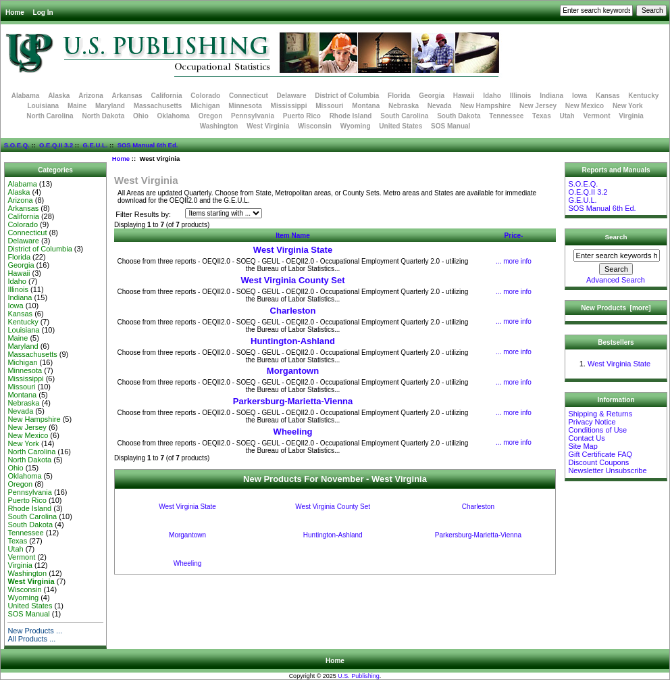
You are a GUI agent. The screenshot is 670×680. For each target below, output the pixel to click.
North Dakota (103, 116)
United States (400, 126)
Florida (399, 95)
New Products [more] (615, 308)
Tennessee (506, 116)
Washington (219, 126)
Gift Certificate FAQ (600, 454)
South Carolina (404, 116)
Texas (541, 116)
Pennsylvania (252, 116)
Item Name (293, 235)
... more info (514, 261)
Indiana (551, 95)
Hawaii (464, 95)
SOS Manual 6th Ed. (148, 145)
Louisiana (43, 106)
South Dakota (458, 116)
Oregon (211, 116)
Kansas (608, 95)
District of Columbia (347, 95)
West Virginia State (292, 250)
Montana (366, 106)
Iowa (579, 95)
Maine (77, 106)
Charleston (293, 311)
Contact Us (586, 438)
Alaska (59, 95)
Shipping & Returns (600, 414)
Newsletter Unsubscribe (607, 470)
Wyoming (355, 126)
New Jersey (538, 106)
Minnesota (244, 106)
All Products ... (31, 639)
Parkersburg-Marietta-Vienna (293, 401)
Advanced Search (615, 280)
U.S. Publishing (359, 676)
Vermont (597, 116)
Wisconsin (315, 126)
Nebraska (403, 106)
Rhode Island (351, 116)
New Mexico (584, 106)
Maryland (110, 106)
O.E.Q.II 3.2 (56, 145)
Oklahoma (173, 116)
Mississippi (289, 106)
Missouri (329, 106)
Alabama (25, 95)
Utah (567, 116)
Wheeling (293, 432)
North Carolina (49, 116)
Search (616, 237)
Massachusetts (158, 106)
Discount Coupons (598, 462)
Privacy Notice (591, 422)
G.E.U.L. (94, 145)
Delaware (292, 95)
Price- (514, 235)
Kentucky (643, 95)
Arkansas (127, 95)
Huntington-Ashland (293, 341)
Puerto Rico (302, 116)
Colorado (205, 95)
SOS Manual (450, 126)
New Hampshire (485, 106)
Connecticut (248, 95)
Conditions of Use (597, 430)
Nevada (440, 106)
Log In (43, 12)
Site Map (582, 446)
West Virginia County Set (292, 280)
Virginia (631, 116)
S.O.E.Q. (17, 145)
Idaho (492, 95)
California (166, 95)
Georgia (431, 95)
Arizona (90, 95)
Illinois (521, 95)
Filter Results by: (143, 214)
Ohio (141, 116)
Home (14, 12)
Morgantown (293, 371)
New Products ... (34, 631)
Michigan (205, 106)
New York (628, 106)
